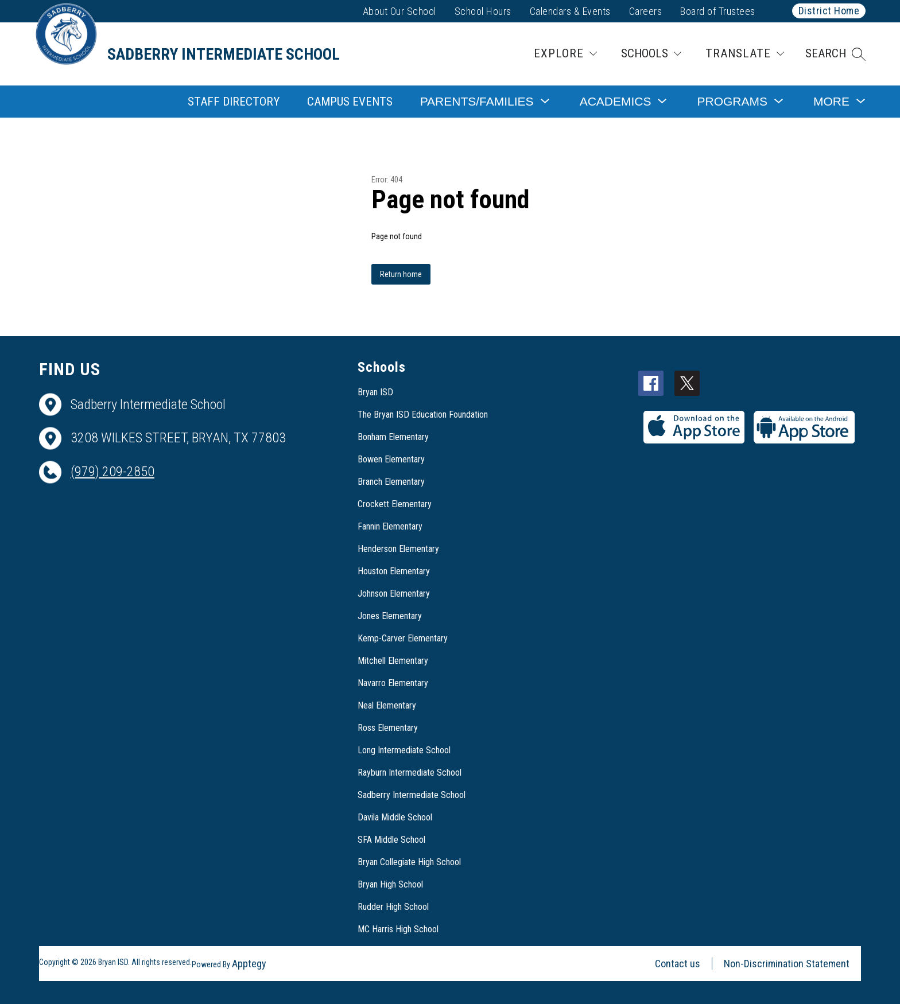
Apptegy (249, 964)
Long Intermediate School (404, 750)
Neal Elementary (387, 705)
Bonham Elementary (393, 436)
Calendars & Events (570, 11)
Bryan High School (390, 884)
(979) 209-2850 (112, 472)
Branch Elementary (391, 481)
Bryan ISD (375, 392)
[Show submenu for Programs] (732, 101)
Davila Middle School (395, 817)
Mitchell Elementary (393, 660)
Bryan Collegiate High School (409, 862)
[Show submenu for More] (831, 101)
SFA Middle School (391, 839)
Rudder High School (393, 906)
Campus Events (350, 101)
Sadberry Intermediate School (411, 794)
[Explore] (565, 53)
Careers (645, 11)
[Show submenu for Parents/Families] (477, 101)
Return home (401, 274)
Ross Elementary (388, 727)
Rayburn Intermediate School (409, 772)
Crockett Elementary (395, 504)
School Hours (483, 11)
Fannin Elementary (390, 526)
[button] (835, 53)
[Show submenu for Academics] (615, 101)
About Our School (399, 11)
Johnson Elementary (394, 593)
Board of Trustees (717, 11)
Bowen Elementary (391, 459)
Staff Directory (234, 101)
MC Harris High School (398, 929)
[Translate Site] (745, 53)
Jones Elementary (390, 615)
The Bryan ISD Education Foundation (423, 414)
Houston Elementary (394, 571)
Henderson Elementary (398, 548)
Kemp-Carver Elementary (403, 638)
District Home (829, 11)
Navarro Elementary (393, 683)
